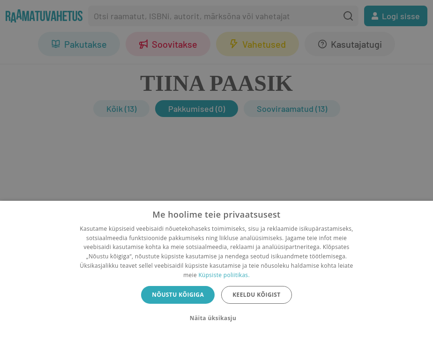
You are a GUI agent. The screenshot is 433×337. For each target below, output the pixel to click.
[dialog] (216, 269)
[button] (216, 318)
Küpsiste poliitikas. (223, 275)
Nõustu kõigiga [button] (178, 295)
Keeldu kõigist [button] (256, 295)
